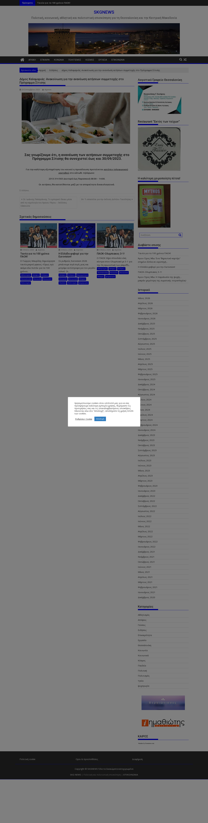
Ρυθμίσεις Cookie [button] (83, 419)
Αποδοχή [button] (100, 419)
